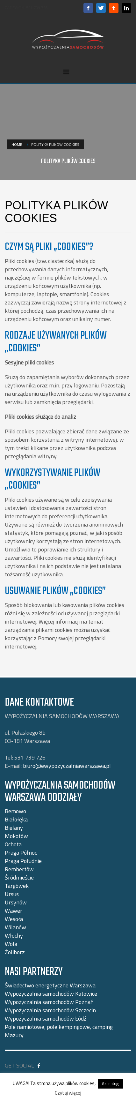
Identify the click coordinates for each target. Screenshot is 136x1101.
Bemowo (15, 811)
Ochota (13, 844)
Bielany (14, 827)
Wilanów (15, 927)
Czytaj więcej (68, 1093)
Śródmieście (19, 877)
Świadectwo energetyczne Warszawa (50, 985)
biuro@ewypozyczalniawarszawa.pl (67, 765)
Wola (11, 944)
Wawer (13, 910)
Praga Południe (23, 861)
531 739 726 (36, 8)
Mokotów (16, 836)
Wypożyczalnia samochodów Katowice (51, 993)
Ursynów (16, 902)
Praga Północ (21, 852)
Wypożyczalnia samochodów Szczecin (50, 1010)
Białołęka (16, 819)
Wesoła (14, 919)
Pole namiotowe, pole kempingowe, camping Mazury (59, 1030)
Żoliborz (15, 952)
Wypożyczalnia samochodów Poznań (49, 1002)
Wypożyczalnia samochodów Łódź (45, 1018)
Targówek (17, 885)
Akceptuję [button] (110, 1083)
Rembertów (19, 869)
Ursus (12, 894)
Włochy (14, 935)
